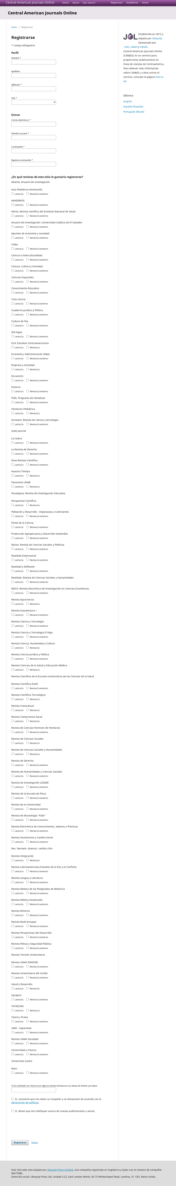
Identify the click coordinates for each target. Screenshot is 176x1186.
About (75, 2)
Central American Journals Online (30, 2)
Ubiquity (157, 38)
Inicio (14, 27)
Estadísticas (132, 2)
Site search (89, 2)
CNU (126, 47)
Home (65, 2)
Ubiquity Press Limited (60, 1169)
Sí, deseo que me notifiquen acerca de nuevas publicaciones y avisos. (53, 1111)
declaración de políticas (25, 1102)
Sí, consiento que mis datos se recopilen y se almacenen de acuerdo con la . (56, 1100)
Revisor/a (32, 347)
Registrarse (116, 2)
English (127, 101)
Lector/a (17, 193)
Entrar (145, 2)
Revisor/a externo (37, 193)
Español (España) (133, 106)
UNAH (134, 47)
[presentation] (37, 1124)
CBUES (144, 47)
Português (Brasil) (133, 111)
